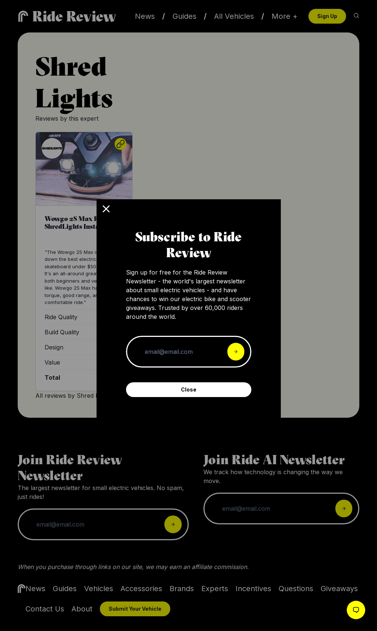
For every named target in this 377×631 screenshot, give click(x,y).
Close (188, 389)
